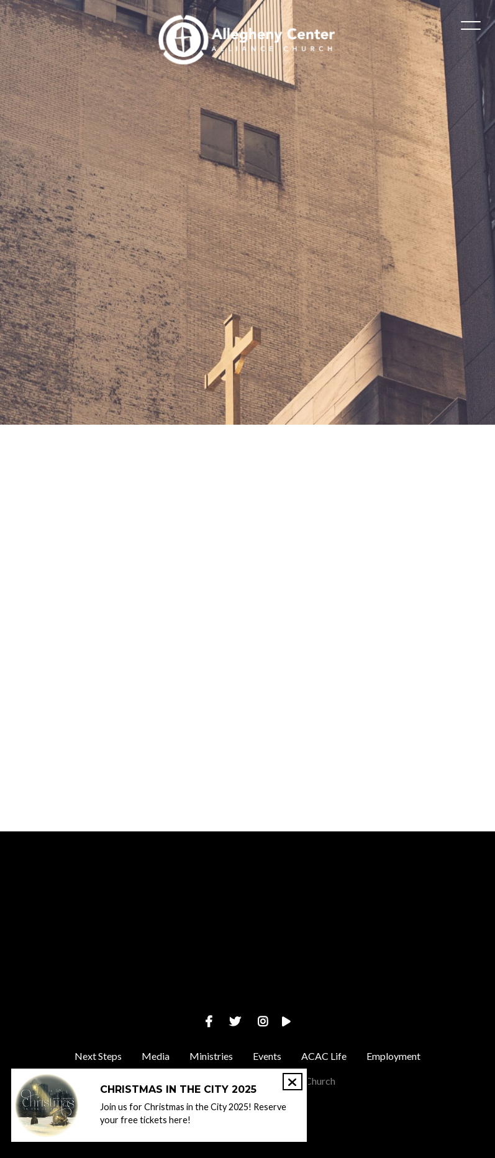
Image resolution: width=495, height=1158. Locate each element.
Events (267, 1056)
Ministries (211, 1056)
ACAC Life (324, 1056)
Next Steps (98, 1056)
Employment (393, 1056)
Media (156, 1056)
